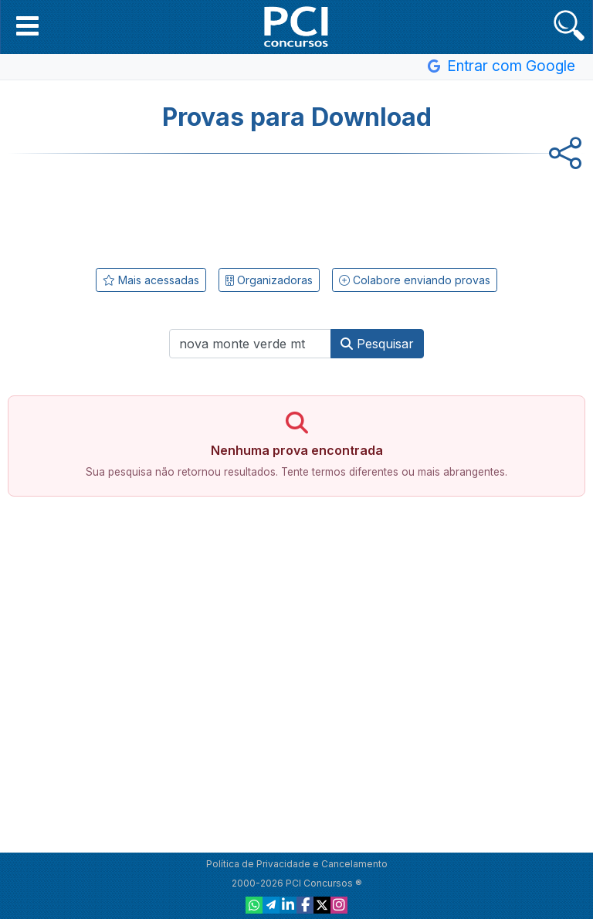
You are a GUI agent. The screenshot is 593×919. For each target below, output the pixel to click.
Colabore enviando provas (414, 280)
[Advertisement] (296, 207)
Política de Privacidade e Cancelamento (297, 864)
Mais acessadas (151, 280)
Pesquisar (377, 343)
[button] (27, 25)
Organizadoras (269, 280)
